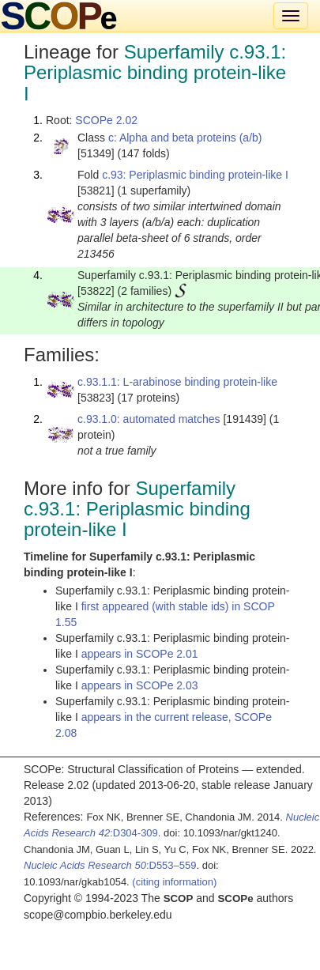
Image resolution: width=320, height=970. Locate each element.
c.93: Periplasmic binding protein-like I (195, 174)
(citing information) (174, 882)
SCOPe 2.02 (106, 120)
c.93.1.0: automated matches (148, 419)
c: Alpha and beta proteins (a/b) (185, 137)
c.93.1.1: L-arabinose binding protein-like (177, 382)
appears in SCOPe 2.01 (139, 653)
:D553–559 (110, 865)
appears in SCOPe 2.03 (139, 685)
